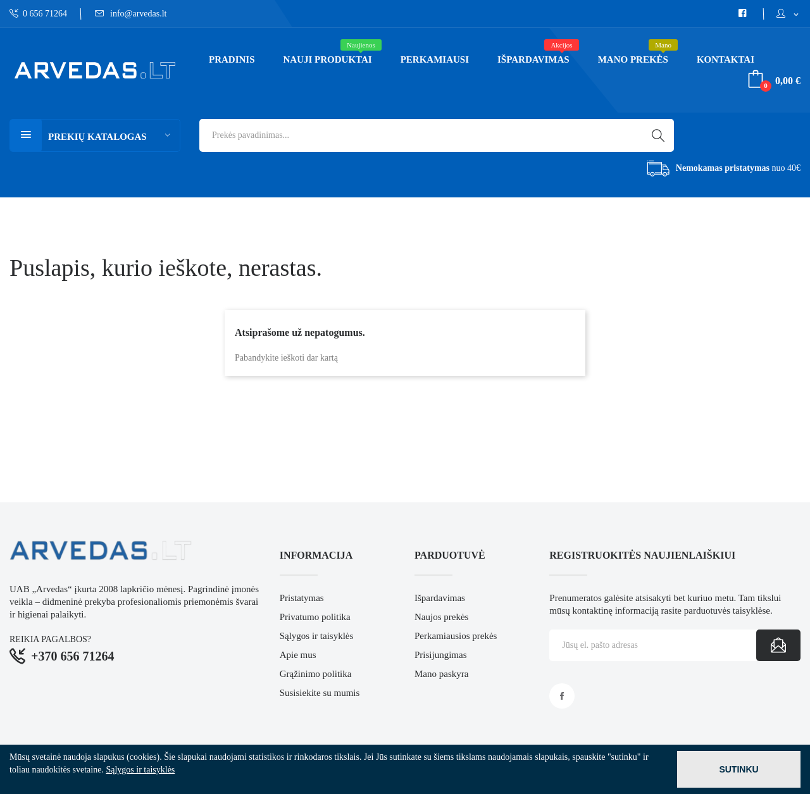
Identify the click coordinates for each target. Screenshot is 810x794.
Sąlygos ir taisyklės (317, 636)
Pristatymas (302, 598)
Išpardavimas (439, 598)
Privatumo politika (315, 617)
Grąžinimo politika (316, 674)
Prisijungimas (440, 655)
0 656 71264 (38, 13)
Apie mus (298, 655)
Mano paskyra (441, 674)
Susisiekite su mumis (320, 693)
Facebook (562, 696)
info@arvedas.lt (131, 13)
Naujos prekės (441, 617)
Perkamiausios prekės (455, 636)
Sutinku (738, 769)
